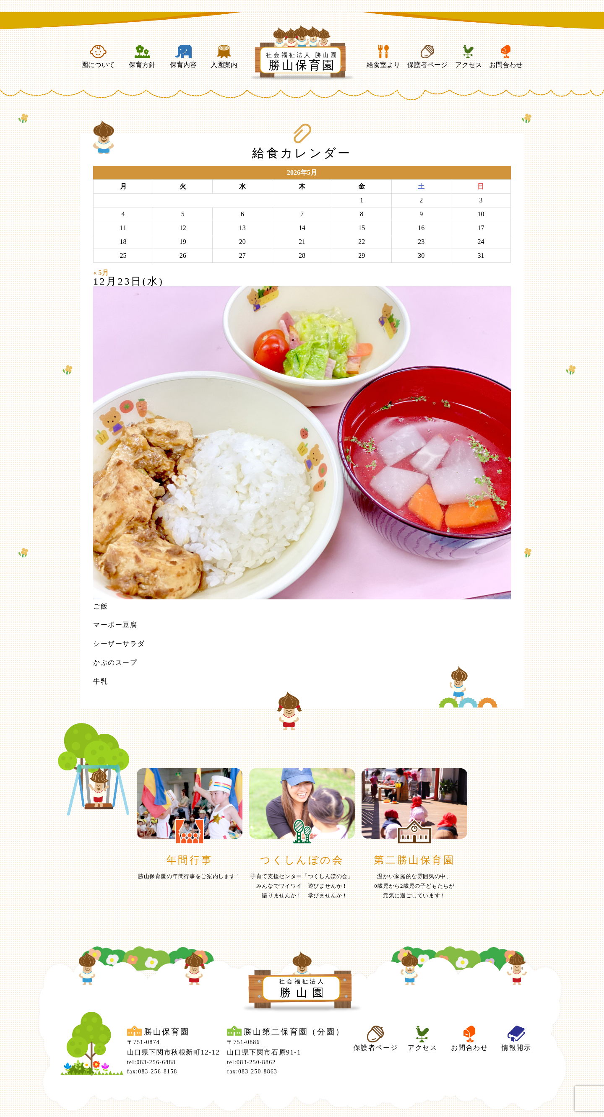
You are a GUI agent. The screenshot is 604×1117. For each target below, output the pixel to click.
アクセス (468, 56)
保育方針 (142, 56)
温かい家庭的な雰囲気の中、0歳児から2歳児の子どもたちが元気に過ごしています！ (414, 886)
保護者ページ (427, 56)
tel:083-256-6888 (151, 1062)
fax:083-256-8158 (152, 1071)
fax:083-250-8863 (252, 1071)
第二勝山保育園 (414, 860)
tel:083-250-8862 (251, 1062)
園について (98, 56)
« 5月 (101, 272)
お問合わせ (506, 56)
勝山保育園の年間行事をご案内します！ (189, 876)
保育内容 (183, 56)
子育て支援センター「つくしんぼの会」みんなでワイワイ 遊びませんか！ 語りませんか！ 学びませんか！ (302, 886)
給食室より (383, 56)
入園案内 (224, 56)
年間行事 (190, 860)
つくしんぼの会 (302, 860)
